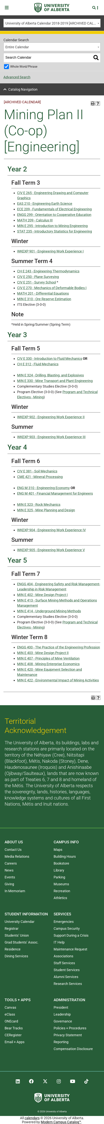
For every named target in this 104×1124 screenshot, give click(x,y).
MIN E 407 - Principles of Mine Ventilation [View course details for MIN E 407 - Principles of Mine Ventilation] (48, 658)
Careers (11, 863)
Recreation (62, 891)
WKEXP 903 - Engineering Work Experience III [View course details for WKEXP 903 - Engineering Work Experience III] (51, 437)
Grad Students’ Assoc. (21, 942)
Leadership (62, 1014)
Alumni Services (66, 977)
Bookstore (61, 863)
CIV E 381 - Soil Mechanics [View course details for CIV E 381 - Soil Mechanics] (37, 471)
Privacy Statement (68, 1035)
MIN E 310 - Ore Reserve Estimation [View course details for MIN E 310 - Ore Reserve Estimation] (44, 299)
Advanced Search (16, 77)
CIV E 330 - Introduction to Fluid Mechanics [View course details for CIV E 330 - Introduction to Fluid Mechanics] (49, 359)
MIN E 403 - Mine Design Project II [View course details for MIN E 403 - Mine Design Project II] (43, 653)
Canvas (10, 1007)
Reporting (61, 1042)
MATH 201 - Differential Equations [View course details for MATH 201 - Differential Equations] (43, 293)
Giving (9, 884)
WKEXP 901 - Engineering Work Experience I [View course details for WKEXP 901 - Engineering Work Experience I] (50, 251)
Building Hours (65, 856)
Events (10, 877)
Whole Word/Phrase (23, 66)
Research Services (68, 984)
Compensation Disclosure (73, 1049)
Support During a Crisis (71, 935)
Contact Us (13, 850)
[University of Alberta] (51, 7)
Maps (58, 850)
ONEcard (11, 1021)
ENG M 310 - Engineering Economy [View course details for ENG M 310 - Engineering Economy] (43, 488)
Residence (13, 949)
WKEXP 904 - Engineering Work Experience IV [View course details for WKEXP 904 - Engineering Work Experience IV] (51, 530)
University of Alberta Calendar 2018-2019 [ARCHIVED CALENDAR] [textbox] (52, 23)
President (61, 1007)
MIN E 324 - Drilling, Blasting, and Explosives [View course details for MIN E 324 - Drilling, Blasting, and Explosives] (50, 375)
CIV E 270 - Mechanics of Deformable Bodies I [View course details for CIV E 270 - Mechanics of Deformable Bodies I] (52, 288)
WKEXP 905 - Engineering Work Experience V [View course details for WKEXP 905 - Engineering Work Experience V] (51, 550)
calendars (32, 1118)
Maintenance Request (70, 949)
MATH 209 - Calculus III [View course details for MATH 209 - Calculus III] (35, 220)
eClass (10, 1014)
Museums (61, 884)
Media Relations (17, 856)
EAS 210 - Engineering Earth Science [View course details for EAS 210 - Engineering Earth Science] (44, 204)
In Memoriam (15, 891)
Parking (59, 877)
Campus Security (67, 928)
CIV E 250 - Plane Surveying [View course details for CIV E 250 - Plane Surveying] (38, 277)
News (9, 870)
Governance (63, 1021)
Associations (63, 956)
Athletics (60, 898)
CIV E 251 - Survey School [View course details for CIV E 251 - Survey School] (36, 282)
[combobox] (52, 23)
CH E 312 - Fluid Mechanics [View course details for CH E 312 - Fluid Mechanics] (37, 364)
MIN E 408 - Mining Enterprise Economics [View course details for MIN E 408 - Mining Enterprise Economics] (48, 664)
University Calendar (19, 922)
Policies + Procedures (70, 1028)
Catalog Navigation (22, 89)
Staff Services (64, 963)
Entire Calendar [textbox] (17, 47)
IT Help (59, 942)
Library (59, 870)
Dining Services (16, 956)
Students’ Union (17, 935)
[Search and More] (94, 7)
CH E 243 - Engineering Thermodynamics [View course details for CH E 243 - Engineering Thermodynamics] (48, 271)
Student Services (67, 970)
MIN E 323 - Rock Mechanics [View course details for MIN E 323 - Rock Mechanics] (38, 505)
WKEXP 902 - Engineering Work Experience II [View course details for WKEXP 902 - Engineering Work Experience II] (51, 417)
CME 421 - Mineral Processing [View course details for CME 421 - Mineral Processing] (40, 477)
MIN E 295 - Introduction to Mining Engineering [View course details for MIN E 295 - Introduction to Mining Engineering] (52, 226)
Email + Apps (14, 1042)
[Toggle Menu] (8, 8)
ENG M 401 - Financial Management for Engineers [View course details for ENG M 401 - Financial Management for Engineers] (55, 493)
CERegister (13, 1035)
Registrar (11, 928)
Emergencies (64, 922)
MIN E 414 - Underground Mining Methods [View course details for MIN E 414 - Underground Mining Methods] (49, 611)
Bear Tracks (14, 1028)
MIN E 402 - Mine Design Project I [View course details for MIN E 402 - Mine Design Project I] (42, 595)
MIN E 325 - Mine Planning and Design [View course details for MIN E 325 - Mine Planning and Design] (46, 510)
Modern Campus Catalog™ (61, 1122)
